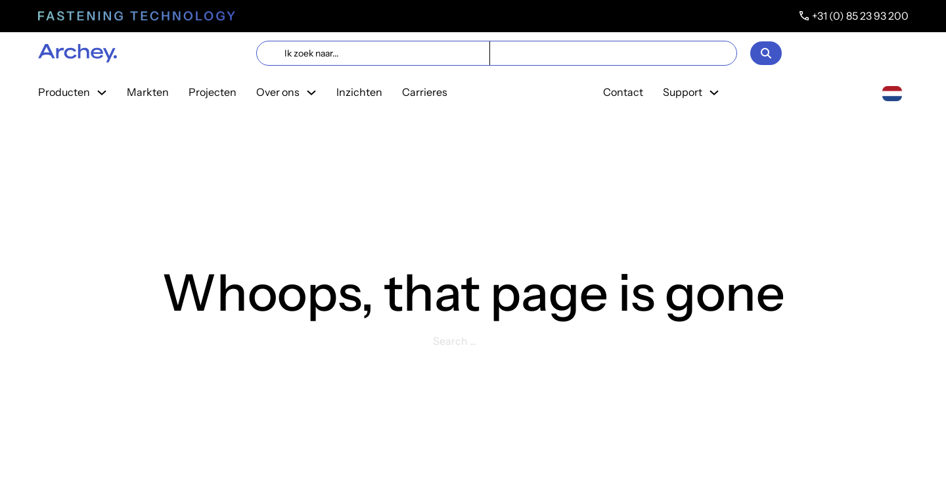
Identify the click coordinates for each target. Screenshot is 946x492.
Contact (623, 92)
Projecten (212, 92)
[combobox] (892, 93)
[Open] (766, 53)
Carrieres (424, 92)
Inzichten (359, 92)
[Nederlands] (892, 92)
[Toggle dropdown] (102, 92)
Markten (148, 92)
